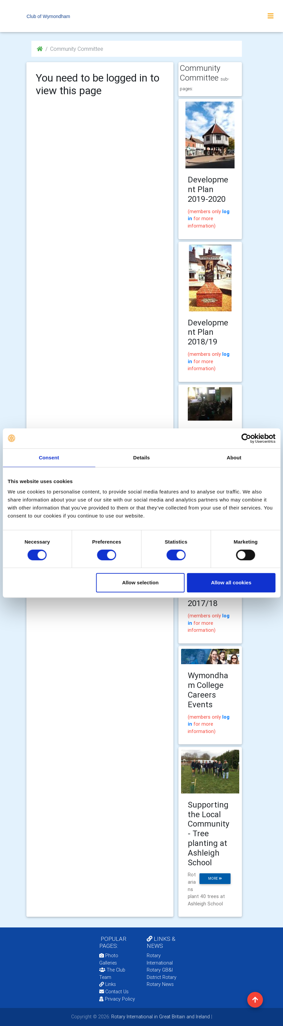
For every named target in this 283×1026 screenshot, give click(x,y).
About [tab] (234, 457)
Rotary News (160, 984)
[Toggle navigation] (271, 16)
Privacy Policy (117, 999)
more (215, 878)
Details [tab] (141, 457)
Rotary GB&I (160, 970)
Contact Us (114, 992)
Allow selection (140, 582)
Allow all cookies (231, 582)
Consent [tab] (49, 457)
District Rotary (161, 977)
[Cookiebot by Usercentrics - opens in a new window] (246, 438)
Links (107, 984)
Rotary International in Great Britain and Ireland (160, 1017)
